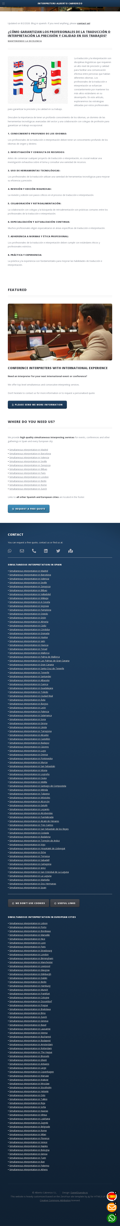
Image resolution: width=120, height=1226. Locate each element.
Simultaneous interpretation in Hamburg (29, 985)
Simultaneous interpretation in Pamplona (30, 609)
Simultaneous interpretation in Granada (29, 633)
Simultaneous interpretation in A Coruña (29, 602)
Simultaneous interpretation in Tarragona (30, 731)
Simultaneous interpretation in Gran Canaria (31, 664)
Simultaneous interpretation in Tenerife (29, 672)
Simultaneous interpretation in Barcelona (30, 453)
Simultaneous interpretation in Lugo (27, 750)
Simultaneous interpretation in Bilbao (28, 469)
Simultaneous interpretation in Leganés (29, 809)
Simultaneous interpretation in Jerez (27, 867)
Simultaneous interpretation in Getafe (28, 805)
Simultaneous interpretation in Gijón (27, 617)
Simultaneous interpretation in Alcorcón (29, 801)
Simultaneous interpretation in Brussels (29, 1056)
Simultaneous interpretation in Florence (29, 1138)
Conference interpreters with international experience (58, 368)
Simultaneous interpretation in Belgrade (29, 1126)
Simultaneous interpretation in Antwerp (29, 1063)
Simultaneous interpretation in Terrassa (29, 856)
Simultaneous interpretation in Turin (27, 1157)
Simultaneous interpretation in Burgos (28, 703)
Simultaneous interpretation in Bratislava (30, 1009)
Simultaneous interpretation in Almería (28, 621)
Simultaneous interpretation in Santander (30, 676)
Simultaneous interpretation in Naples (28, 1146)
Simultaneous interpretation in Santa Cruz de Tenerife (36, 668)
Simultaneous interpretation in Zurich (28, 488)
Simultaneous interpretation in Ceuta (28, 778)
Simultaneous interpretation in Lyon (27, 942)
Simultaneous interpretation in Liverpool (29, 966)
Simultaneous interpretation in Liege (27, 1067)
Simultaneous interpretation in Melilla (28, 781)
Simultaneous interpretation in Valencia (29, 457)
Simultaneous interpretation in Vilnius (28, 1114)
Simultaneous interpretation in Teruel (28, 648)
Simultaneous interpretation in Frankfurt (29, 993)
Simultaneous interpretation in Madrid (28, 449)
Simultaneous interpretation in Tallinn (28, 1099)
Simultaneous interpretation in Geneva (28, 1020)
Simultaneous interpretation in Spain (27, 887)
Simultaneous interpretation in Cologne (29, 997)
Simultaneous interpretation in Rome (28, 484)
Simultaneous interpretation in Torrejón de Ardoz (34, 840)
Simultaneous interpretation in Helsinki (28, 1091)
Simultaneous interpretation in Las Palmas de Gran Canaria (39, 660)
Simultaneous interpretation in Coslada (29, 832)
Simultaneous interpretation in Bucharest (30, 1036)
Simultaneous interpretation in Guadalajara (31, 688)
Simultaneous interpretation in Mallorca (29, 652)
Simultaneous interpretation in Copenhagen (31, 1071)
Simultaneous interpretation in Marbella (29, 879)
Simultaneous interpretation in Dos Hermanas (32, 883)
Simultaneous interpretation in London (29, 476)
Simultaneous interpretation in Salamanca (30, 715)
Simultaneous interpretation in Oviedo (28, 613)
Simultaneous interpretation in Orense (28, 754)
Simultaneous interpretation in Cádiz (27, 625)
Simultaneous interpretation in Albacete (29, 680)
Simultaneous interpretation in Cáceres (29, 746)
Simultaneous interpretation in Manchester (31, 962)
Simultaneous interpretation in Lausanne (29, 1028)
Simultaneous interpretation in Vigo (27, 844)
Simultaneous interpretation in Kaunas (28, 1110)
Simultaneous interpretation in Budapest (30, 1040)
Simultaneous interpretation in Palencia (29, 711)
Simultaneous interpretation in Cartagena (30, 864)
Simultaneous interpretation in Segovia (29, 605)
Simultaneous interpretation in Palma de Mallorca (34, 656)
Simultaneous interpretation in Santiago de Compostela (37, 785)
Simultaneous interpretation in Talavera (29, 793)
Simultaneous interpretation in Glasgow (29, 970)
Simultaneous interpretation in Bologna (29, 1149)
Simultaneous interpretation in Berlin (27, 481)
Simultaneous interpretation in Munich (28, 989)
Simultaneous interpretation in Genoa (28, 1153)
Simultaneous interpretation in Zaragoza (29, 465)
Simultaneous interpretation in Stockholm (30, 1087)
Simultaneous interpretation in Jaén (27, 641)
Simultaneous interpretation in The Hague (30, 1052)
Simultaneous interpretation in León (27, 707)
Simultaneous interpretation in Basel (27, 1024)
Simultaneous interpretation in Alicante (29, 735)
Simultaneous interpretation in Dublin (28, 977)
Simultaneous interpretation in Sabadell (29, 860)
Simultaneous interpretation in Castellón (29, 738)
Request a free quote (30, 508)
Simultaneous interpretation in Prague (28, 1005)
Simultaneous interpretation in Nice (27, 938)
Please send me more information (39, 404)
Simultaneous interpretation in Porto (27, 927)
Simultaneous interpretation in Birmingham (31, 958)
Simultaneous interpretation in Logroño (29, 774)
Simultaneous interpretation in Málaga (28, 598)
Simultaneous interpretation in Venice (28, 1142)
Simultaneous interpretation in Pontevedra (30, 758)
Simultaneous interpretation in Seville (28, 461)
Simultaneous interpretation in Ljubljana (29, 1118)
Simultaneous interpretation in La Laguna (30, 875)
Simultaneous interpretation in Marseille (29, 934)
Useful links (66, 903)
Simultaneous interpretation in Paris (27, 473)
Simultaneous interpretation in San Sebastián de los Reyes (39, 828)
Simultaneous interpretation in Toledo (28, 692)
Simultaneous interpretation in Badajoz (29, 742)
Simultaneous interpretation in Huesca (28, 645)
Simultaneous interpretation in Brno (27, 1013)
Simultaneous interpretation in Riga (27, 1103)
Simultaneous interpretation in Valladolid (30, 594)
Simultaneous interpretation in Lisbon (28, 923)
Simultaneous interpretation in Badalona (29, 836)
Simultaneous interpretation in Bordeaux (30, 931)
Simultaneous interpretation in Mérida (28, 789)
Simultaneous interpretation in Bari (27, 1161)
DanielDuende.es (79, 1192)
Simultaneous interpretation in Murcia (28, 762)
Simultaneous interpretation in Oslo (27, 1095)
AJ (89, 1196)
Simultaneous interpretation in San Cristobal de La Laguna (39, 871)
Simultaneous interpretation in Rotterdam (30, 1048)
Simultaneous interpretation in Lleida (28, 727)
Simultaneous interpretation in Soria (27, 719)
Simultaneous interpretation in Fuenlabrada (31, 817)
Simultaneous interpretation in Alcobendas (31, 813)
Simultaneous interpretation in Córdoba (29, 629)
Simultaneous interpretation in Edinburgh (30, 974)
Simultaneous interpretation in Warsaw (29, 1075)
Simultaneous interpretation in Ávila (27, 699)
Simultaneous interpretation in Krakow (28, 1079)
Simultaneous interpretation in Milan (27, 1134)
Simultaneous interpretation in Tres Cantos (31, 825)
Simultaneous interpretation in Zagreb (28, 1122)
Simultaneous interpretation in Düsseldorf (30, 1001)
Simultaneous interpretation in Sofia (27, 1106)
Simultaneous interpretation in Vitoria (28, 770)
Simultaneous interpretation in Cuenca (28, 684)
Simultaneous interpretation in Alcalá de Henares (34, 821)
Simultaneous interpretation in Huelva (28, 637)
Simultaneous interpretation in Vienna (28, 1032)
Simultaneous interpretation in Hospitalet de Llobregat (37, 848)
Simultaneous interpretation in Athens (28, 1169)
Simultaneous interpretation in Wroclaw (29, 1083)
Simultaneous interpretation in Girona (28, 723)
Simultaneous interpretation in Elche (27, 852)
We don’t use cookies (30, 903)
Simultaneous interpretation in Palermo (29, 1165)
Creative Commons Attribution (55, 1200)
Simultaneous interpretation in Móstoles (29, 797)
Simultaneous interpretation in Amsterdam (31, 1044)
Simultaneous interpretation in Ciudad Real (31, 695)
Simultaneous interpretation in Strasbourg (30, 950)
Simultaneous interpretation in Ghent (28, 1060)
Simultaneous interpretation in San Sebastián (32, 766)
